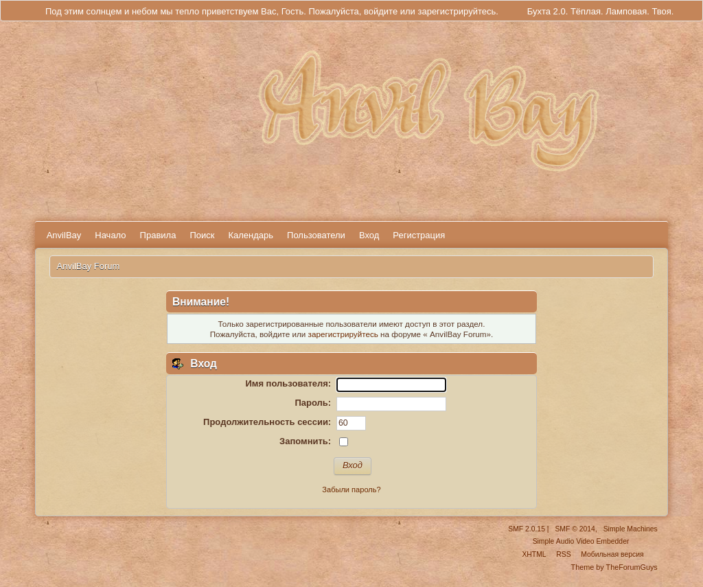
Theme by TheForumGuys (614, 567)
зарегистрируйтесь (456, 11)
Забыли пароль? (351, 489)
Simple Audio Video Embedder (581, 541)
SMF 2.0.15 (526, 529)
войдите (380, 11)
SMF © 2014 (575, 529)
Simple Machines (630, 529)
